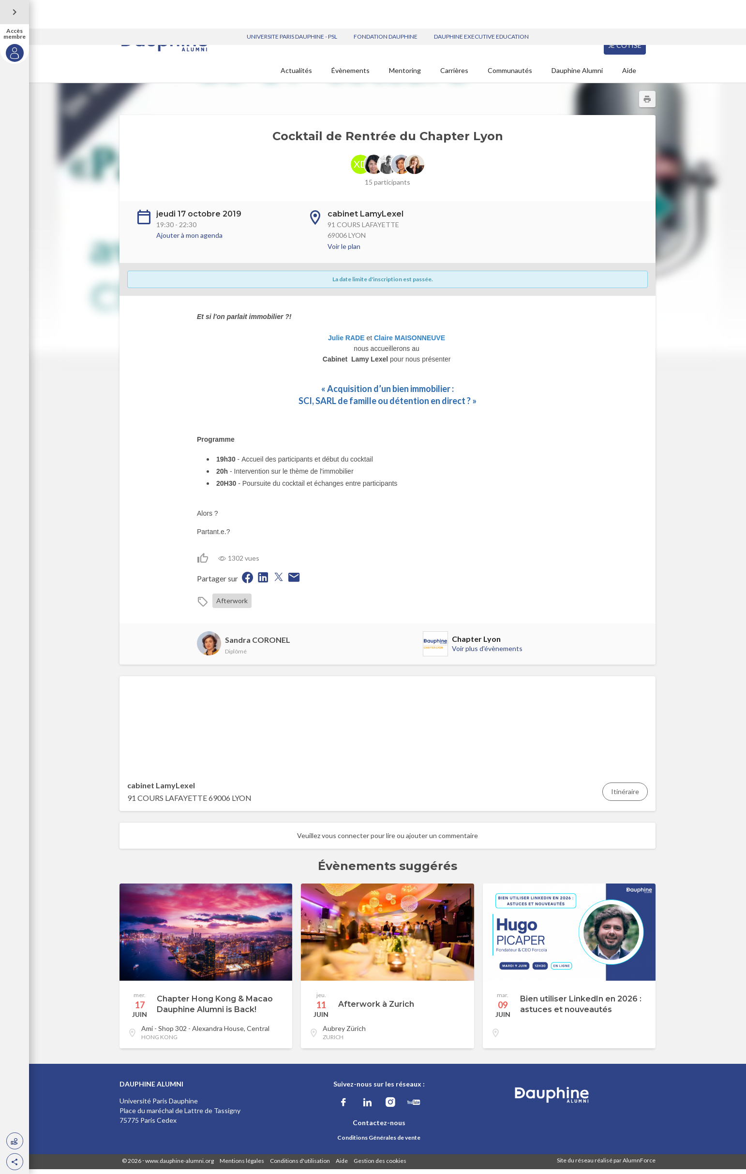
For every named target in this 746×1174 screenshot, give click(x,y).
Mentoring (405, 75)
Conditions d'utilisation (300, 1165)
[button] (14, 1161)
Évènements (350, 75)
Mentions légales (242, 1165)
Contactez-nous (379, 1127)
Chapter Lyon (476, 644)
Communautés (510, 75)
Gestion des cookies (380, 1165)
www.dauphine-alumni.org (179, 1165)
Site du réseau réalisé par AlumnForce (606, 1165)
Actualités (296, 75)
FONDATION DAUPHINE (386, 8)
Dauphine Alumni (577, 75)
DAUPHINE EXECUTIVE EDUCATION (481, 8)
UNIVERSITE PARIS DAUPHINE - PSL (292, 8)
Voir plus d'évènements (487, 653)
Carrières (454, 75)
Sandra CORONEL (257, 644)
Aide (629, 75)
